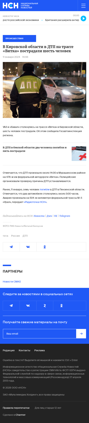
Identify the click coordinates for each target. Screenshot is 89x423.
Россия (15, 235)
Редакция (9, 350)
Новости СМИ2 (12, 281)
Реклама (39, 350)
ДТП (25, 235)
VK (55, 216)
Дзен (49, 216)
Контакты (24, 350)
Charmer (21, 414)
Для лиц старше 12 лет (48, 407)
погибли (45, 189)
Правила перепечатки (16, 407)
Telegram (64, 216)
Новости (39, 216)
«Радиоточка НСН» (35, 202)
